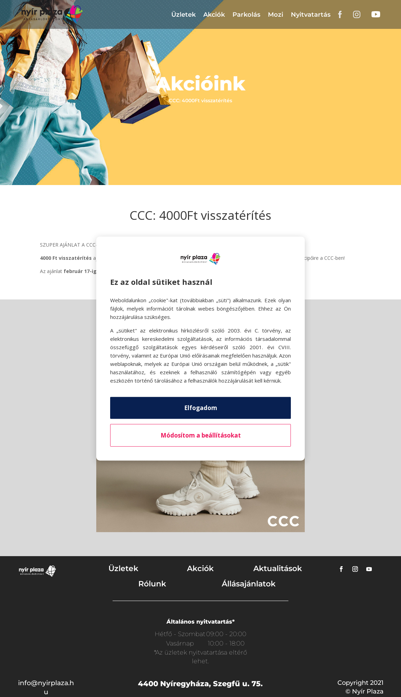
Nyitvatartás (310, 14)
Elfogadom (200, 408)
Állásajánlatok (249, 583)
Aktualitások (277, 568)
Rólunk (152, 583)
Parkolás (246, 14)
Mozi (275, 14)
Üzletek (183, 14)
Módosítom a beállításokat (201, 435)
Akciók (214, 14)
